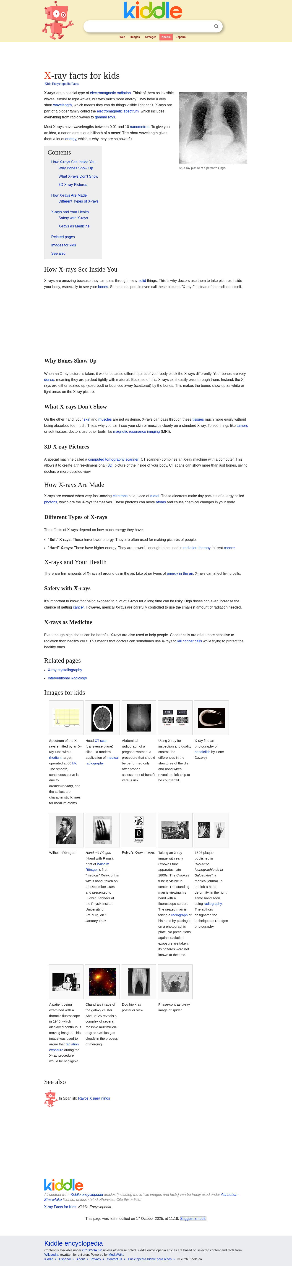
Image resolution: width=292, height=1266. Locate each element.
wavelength (62, 105)
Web (122, 37)
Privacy (96, 1259)
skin (87, 419)
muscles (105, 419)
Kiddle (48, 1259)
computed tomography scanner (113, 459)
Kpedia (166, 37)
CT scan (101, 741)
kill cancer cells (189, 641)
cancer (229, 548)
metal (154, 496)
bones (103, 287)
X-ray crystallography (65, 670)
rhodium (55, 757)
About (80, 1259)
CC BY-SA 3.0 (92, 1250)
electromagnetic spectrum (118, 111)
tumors (242, 425)
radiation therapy (197, 548)
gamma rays (105, 117)
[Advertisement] (145, 54)
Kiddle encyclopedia (86, 1195)
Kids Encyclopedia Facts (62, 83)
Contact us (114, 1259)
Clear (207, 26)
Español (181, 37)
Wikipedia (51, 1254)
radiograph (179, 915)
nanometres (139, 127)
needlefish (202, 752)
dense (49, 380)
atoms (161, 502)
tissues (198, 419)
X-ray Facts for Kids (60, 1207)
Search (216, 26)
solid (142, 281)
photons (50, 502)
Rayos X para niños (94, 1098)
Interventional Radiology (67, 678)
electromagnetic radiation (110, 93)
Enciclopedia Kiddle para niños (150, 1259)
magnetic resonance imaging (136, 431)
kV (74, 763)
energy (70, 139)
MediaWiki (116, 1254)
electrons (120, 496)
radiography (213, 903)
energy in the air (180, 573)
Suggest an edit (192, 1219)
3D (110, 465)
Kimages (150, 37)
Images (135, 37)
